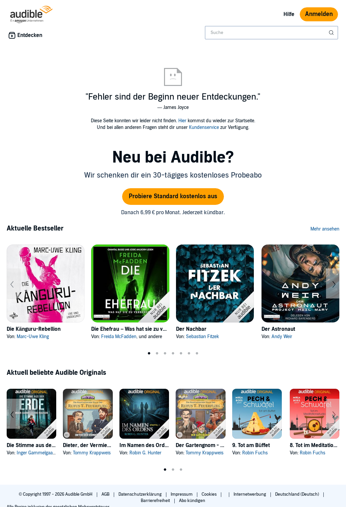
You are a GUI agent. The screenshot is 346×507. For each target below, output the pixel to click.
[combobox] (271, 32)
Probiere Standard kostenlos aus (173, 196)
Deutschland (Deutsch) (297, 494)
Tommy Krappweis (92, 453)
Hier (182, 121)
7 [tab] (197, 353)
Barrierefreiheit (156, 500)
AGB (105, 494)
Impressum (182, 494)
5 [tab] (181, 353)
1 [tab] (149, 353)
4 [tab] (173, 353)
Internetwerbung (250, 494)
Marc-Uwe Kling (33, 336)
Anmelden (319, 14)
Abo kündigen (192, 500)
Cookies (210, 494)
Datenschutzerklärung (140, 494)
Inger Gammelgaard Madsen (45, 453)
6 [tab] (189, 353)
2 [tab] (157, 353)
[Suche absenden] (332, 32)
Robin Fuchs (255, 453)
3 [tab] (165, 353)
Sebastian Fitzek (202, 336)
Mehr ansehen (324, 229)
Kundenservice (204, 127)
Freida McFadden (118, 336)
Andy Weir (281, 336)
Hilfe (288, 14)
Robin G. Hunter (145, 453)
